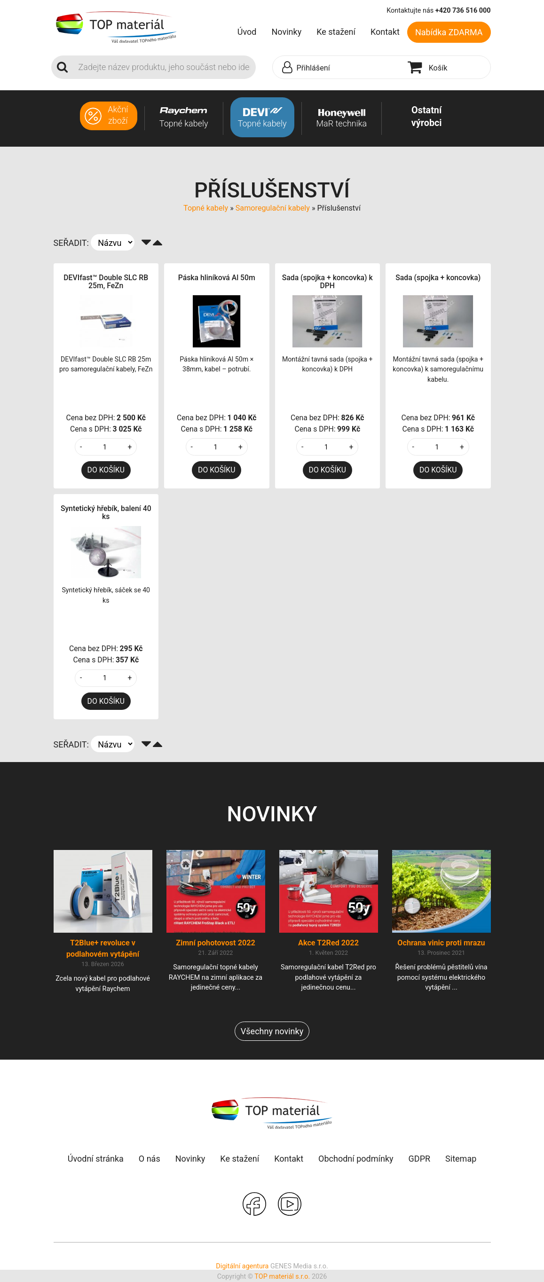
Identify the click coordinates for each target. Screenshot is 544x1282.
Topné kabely (205, 208)
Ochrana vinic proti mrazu (441, 942)
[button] (338, 67)
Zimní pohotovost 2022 (215, 942)
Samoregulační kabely (273, 208)
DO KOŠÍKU (106, 469)
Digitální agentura (242, 1266)
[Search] (164, 67)
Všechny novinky (272, 1031)
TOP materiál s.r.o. (282, 1277)
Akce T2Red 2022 (328, 942)
